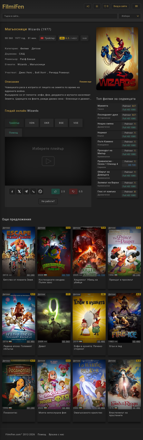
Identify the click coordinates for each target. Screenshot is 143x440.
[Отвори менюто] (136, 6)
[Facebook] (12, 191)
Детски (36, 48)
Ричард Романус (59, 72)
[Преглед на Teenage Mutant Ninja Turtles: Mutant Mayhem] (53, 258)
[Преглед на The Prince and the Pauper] (124, 258)
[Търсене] (59, 16)
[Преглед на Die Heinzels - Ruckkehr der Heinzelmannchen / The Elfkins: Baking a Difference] (89, 324)
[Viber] (33, 191)
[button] (88, 6)
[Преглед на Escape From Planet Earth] (18, 258)
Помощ (42, 434)
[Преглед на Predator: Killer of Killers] (89, 258)
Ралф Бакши (27, 59)
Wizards (22, 64)
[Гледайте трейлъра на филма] (47, 38)
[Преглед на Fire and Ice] (124, 324)
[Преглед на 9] (53, 324)
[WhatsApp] (40, 191)
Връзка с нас (56, 434)
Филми (24, 48)
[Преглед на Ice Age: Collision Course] (18, 324)
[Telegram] (26, 191)
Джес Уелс (25, 72)
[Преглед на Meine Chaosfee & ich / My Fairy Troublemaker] (53, 391)
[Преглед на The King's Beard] (89, 391)
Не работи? (48, 201)
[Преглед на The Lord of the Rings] (124, 391)
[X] (19, 191)
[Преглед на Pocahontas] (18, 391)
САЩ (22, 53)
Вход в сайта (120, 6)
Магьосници (37, 64)
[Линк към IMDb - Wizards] (68, 38)
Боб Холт (40, 72)
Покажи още (85, 82)
